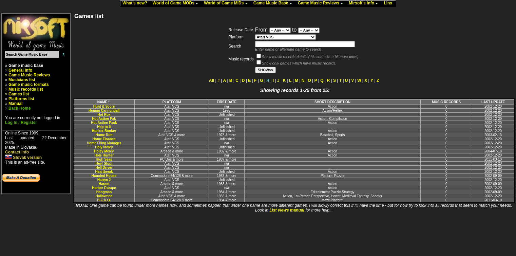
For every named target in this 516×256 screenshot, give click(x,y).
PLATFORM (172, 102)
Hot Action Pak (104, 119)
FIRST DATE (226, 102)
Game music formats (28, 84)
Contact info (17, 152)
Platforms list (21, 98)
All (211, 80)
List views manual (286, 210)
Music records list (25, 89)
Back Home (19, 108)
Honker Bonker (104, 131)
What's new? (136, 3)
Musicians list (21, 79)
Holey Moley (104, 151)
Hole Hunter (104, 155)
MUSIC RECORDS (446, 102)
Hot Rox (103, 114)
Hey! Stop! (104, 163)
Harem (104, 184)
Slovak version (23, 157)
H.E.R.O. (104, 200)
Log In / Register (21, 122)
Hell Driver (104, 167)
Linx (389, 3)
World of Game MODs (177, 3)
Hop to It (104, 127)
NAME (104, 102)
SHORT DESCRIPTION (332, 102)
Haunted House (104, 176)
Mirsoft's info (365, 3)
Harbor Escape (104, 188)
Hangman (104, 192)
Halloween (104, 196)
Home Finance (103, 139)
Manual (15, 103)
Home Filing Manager (104, 143)
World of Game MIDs (227, 3)
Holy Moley (104, 147)
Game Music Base (274, 3)
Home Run (104, 135)
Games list (18, 94)
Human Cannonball (104, 110)
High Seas (104, 159)
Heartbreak (104, 171)
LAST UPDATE (493, 102)
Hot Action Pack (104, 123)
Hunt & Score (104, 106)
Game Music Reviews (322, 3)
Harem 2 (104, 180)
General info (20, 70)
